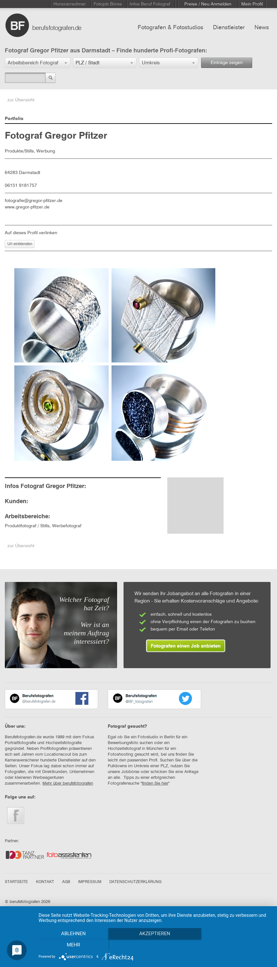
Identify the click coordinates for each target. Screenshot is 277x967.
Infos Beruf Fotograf (150, 4)
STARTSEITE (16, 882)
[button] (37, 63)
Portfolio (14, 118)
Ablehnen (73, 945)
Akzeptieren (154, 945)
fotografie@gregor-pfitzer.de (33, 200)
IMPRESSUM (89, 882)
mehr (236, 945)
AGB (66, 882)
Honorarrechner (69, 4)
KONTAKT (45, 882)
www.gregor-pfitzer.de (27, 207)
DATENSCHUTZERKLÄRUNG (135, 882)
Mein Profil (252, 4)
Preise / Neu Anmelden (207, 4)
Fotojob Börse (108, 4)
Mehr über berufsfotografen (67, 783)
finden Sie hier (155, 783)
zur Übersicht (20, 100)
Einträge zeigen (227, 62)
